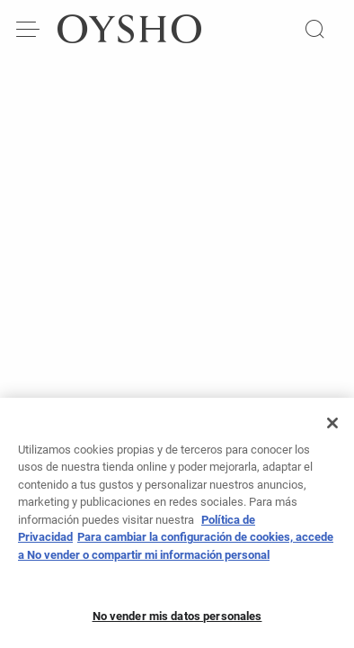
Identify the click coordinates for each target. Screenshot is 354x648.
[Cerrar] (332, 428)
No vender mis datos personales (177, 621)
